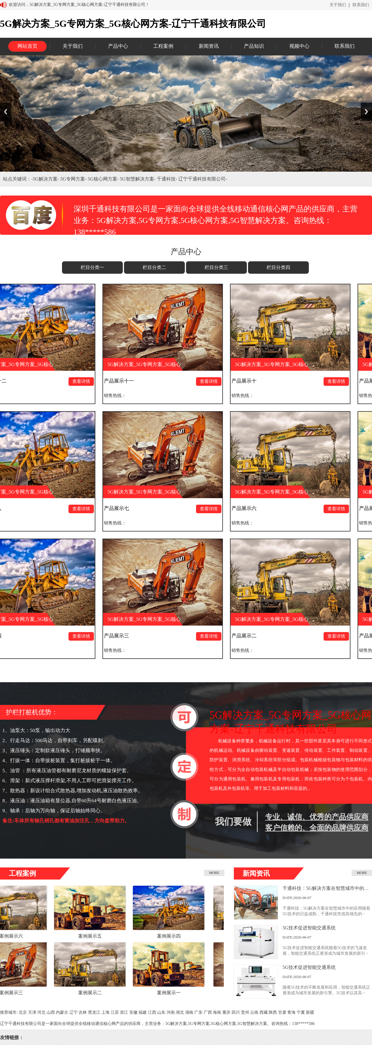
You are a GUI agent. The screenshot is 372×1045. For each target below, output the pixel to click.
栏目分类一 (92, 267)
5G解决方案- (46, 178)
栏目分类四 (278, 267)
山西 (51, 1012)
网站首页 (27, 46)
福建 (142, 1012)
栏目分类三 (216, 267)
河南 (171, 1012)
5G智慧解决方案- (138, 178)
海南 (217, 1012)
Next (366, 112)
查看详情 (86, 381)
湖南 (189, 1012)
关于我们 (337, 5)
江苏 (115, 1012)
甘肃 (282, 1012)
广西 (208, 1012)
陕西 (273, 1012)
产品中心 (118, 46)
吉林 (83, 1012)
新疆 (310, 1012)
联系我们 (361, 5)
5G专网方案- (74, 178)
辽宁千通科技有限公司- (202, 178)
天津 (32, 1012)
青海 (291, 1012)
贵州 (245, 1012)
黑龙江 (94, 1012)
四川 (235, 1012)
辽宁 (73, 1012)
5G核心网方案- (104, 178)
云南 (254, 1012)
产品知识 (254, 46)
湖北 (180, 1012)
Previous (5, 112)
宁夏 (301, 1012)
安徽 (133, 1012)
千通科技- (167, 178)
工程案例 (163, 46)
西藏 (264, 1012)
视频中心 (299, 46)
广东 (198, 1012)
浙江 (124, 1012)
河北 (41, 1012)
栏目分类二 (154, 267)
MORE (214, 873)
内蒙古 (62, 1012)
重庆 (226, 1012)
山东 (161, 1012)
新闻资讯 (209, 46)
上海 (105, 1012)
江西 (152, 1012)
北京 (23, 1012)
